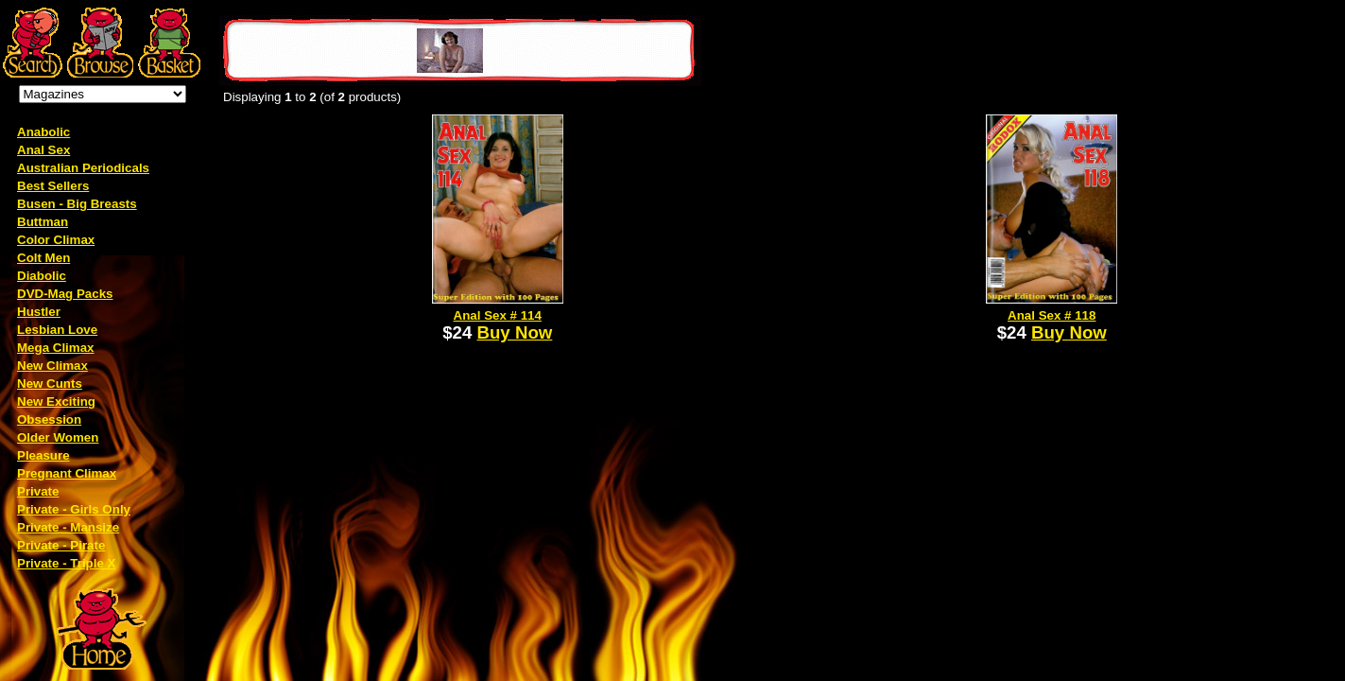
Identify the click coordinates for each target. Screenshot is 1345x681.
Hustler (38, 312)
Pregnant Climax (66, 473)
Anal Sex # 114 (498, 315)
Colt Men (43, 258)
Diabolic (41, 276)
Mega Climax (55, 347)
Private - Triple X (66, 563)
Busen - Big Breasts (77, 204)
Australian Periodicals (83, 168)
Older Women (57, 437)
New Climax (52, 365)
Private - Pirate (61, 545)
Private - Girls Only (73, 509)
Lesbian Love (57, 330)
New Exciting (56, 401)
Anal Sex (43, 150)
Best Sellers (53, 186)
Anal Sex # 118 (1051, 315)
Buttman (42, 222)
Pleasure (43, 455)
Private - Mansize (68, 527)
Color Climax (56, 240)
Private (38, 491)
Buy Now (515, 332)
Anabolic (43, 132)
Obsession (49, 419)
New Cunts (49, 383)
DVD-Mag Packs (64, 294)
